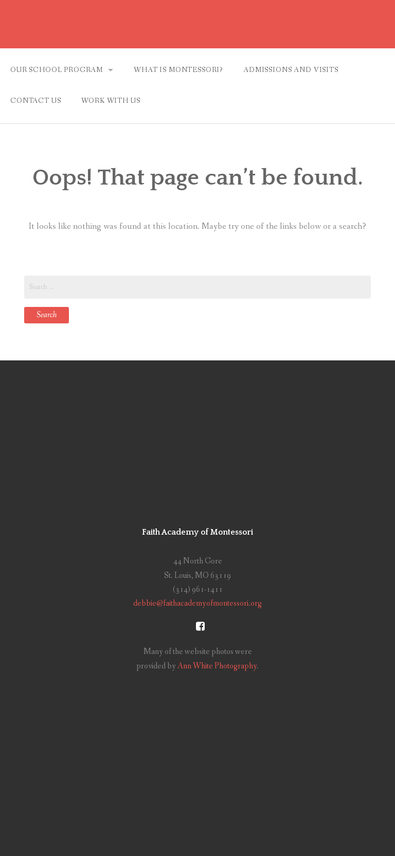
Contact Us (35, 100)
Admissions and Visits (290, 70)
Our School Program (56, 70)
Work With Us (110, 100)
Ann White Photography (217, 666)
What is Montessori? (178, 70)
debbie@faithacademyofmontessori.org (197, 603)
